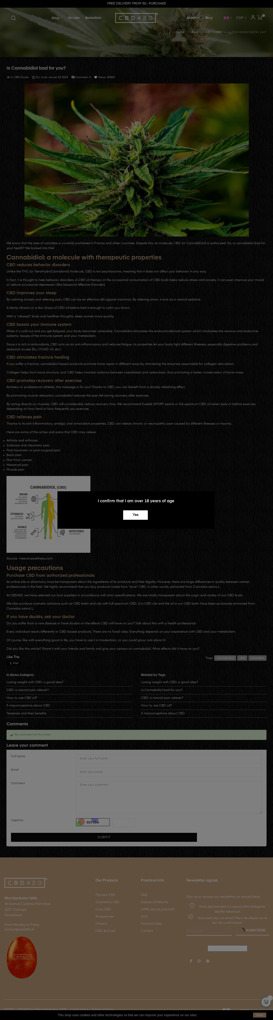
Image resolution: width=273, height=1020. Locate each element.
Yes (135, 515)
